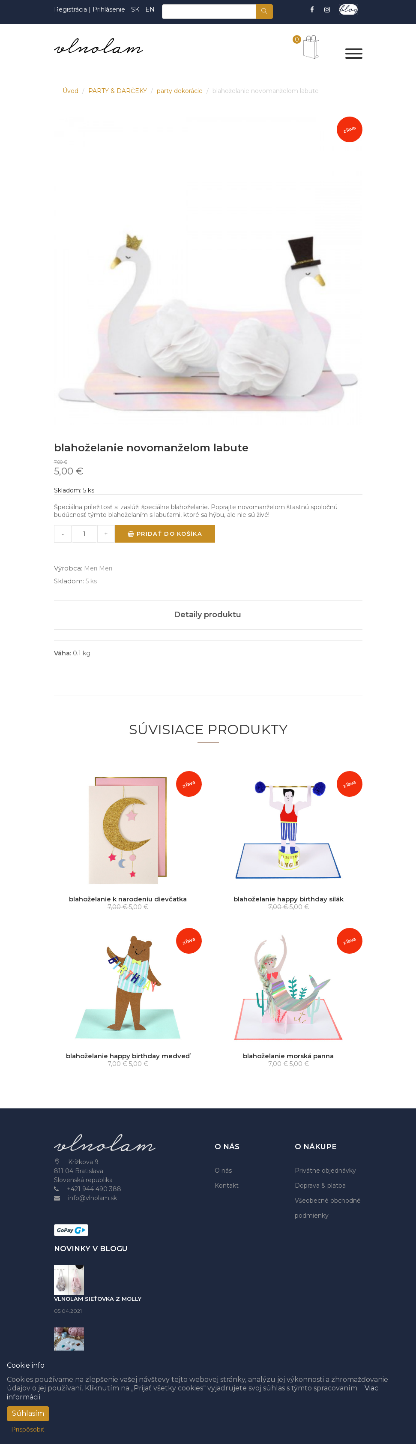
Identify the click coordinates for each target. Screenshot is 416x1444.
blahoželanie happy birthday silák (288, 899)
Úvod (71, 91)
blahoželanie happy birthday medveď (128, 1056)
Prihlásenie (109, 9)
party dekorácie (180, 91)
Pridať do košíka (165, 533)
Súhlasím (28, 1413)
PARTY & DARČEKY (118, 91)
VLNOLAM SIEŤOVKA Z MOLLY (97, 1298)
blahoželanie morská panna (288, 1056)
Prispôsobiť (28, 1429)
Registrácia (71, 9)
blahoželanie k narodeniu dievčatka (128, 899)
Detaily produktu (207, 614)
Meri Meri (98, 568)
